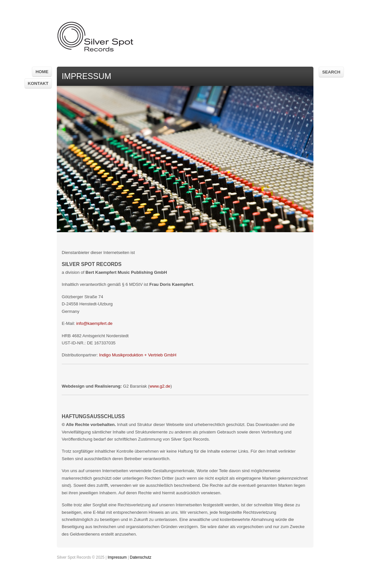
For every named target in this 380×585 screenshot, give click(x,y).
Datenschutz (140, 557)
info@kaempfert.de (94, 323)
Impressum (117, 557)
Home (41, 71)
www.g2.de (160, 386)
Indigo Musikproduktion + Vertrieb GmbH (137, 354)
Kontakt (38, 83)
